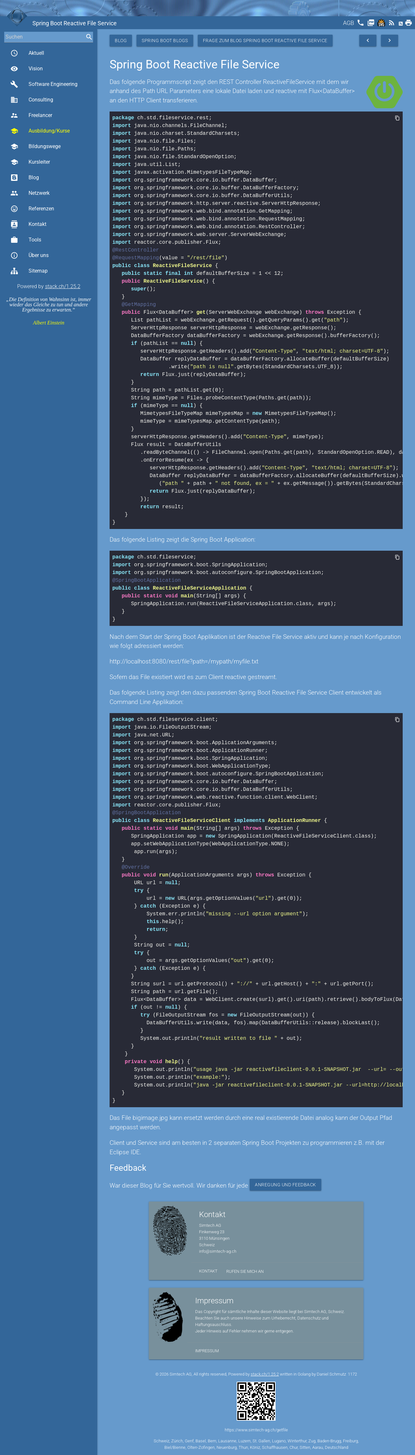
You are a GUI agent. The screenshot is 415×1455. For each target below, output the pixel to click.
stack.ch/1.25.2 (62, 286)
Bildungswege (35, 146)
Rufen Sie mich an (245, 1271)
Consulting (31, 100)
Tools (25, 240)
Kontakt (28, 224)
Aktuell (27, 53)
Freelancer (31, 115)
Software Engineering (43, 84)
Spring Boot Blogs (165, 40)
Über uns (29, 255)
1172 (352, 1374)
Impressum (207, 1350)
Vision (26, 68)
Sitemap (29, 271)
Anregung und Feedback (285, 1184)
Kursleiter (30, 162)
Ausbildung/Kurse (40, 131)
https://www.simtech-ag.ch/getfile (256, 1429)
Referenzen (32, 209)
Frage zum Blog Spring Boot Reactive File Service (265, 40)
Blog (24, 177)
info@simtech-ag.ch (217, 1251)
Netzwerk (30, 193)
